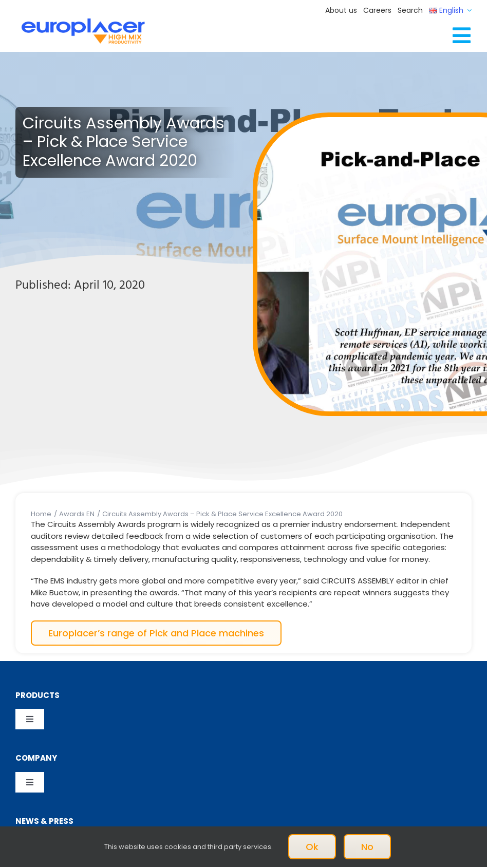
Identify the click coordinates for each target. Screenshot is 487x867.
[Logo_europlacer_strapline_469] (83, 22)
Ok (312, 846)
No (367, 846)
